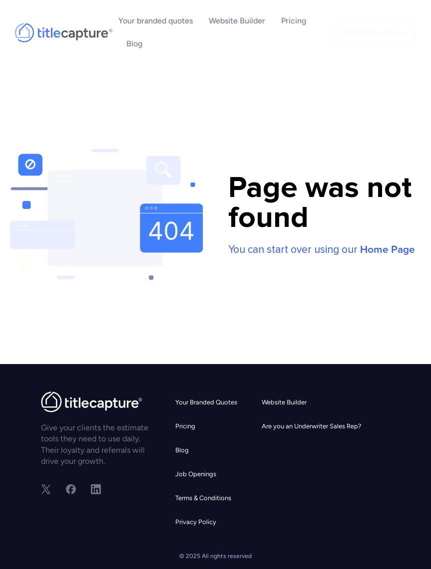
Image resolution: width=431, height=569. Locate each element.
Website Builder (237, 20)
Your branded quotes (155, 20)
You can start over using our (321, 249)
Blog (134, 43)
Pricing (293, 20)
